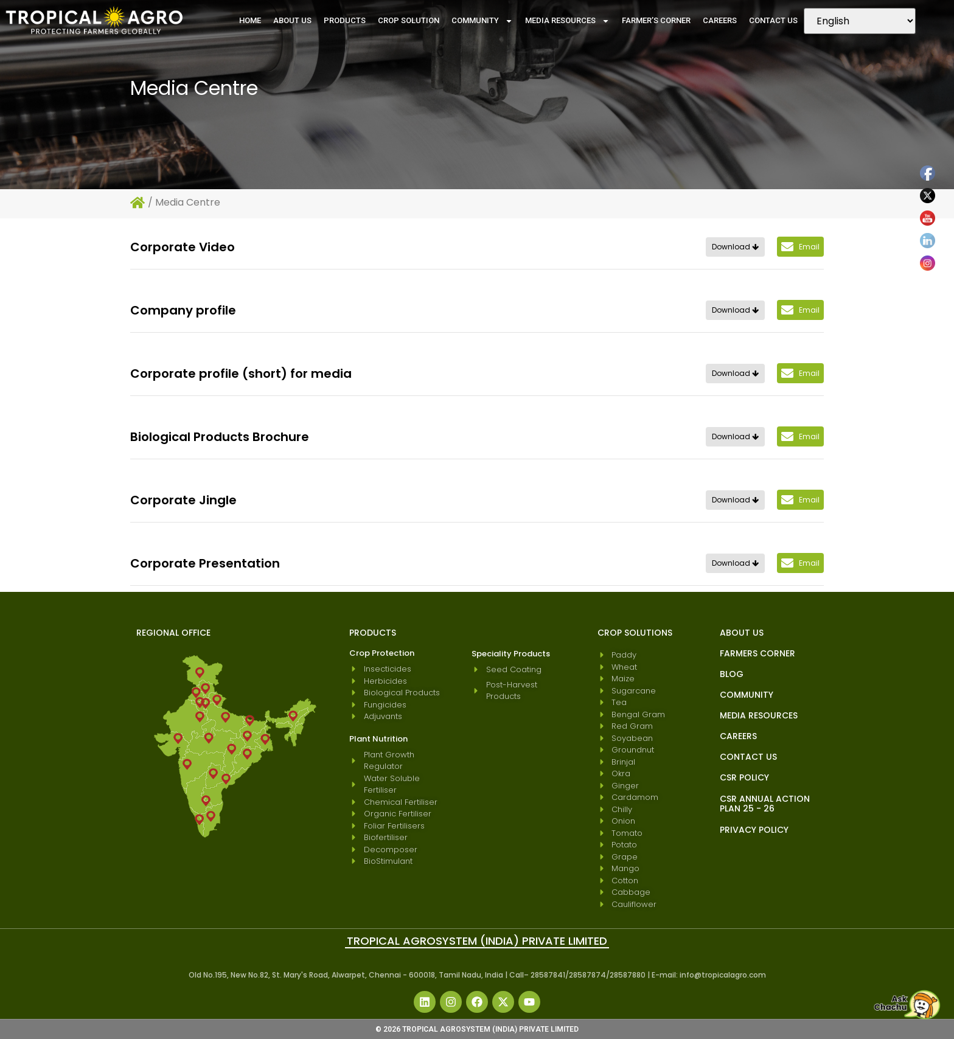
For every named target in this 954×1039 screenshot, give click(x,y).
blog (731, 674)
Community (482, 21)
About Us (292, 20)
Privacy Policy (754, 830)
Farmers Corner (757, 653)
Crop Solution (408, 20)
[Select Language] (860, 21)
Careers (720, 20)
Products (345, 20)
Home (250, 20)
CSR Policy (744, 777)
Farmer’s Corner (656, 20)
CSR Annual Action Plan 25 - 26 (765, 804)
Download (735, 247)
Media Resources (567, 21)
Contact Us (773, 20)
